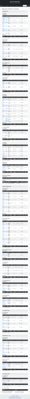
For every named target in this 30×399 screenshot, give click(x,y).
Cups (19, 5)
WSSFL (6, 26)
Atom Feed (13, 395)
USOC (6, 183)
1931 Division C (4, 320)
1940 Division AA (4, 99)
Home (1, 5)
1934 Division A (4, 348)
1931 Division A (4, 199)
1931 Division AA (4, 22)
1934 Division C (4, 323)
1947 (3, 135)
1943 (3, 113)
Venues (21, 5)
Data (4, 5)
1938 (3, 70)
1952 (3, 149)
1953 (3, 151)
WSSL (6, 149)
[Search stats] (25, 5)
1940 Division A (4, 242)
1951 (3, 267)
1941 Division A (4, 255)
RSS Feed (17, 395)
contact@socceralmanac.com (16, 396)
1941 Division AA (4, 102)
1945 (3, 121)
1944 (3, 33)
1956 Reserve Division (4, 300)
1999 (3, 183)
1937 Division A (4, 231)
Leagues (16, 5)
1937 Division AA (4, 67)
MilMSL (7, 17)
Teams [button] (13, 5)
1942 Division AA (4, 111)
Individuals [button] (6, 5)
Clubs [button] (10, 5)
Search (28, 5)
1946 (3, 132)
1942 (3, 108)
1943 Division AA (4, 116)
